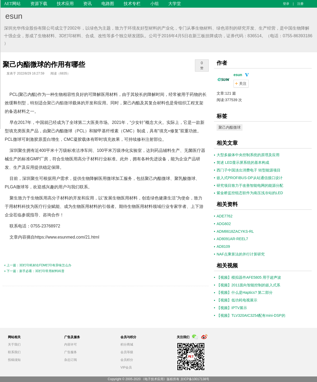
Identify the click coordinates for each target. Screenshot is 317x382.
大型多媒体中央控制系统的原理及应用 (248, 155)
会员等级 (126, 352)
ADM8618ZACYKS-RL (235, 231)
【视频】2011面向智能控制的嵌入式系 (248, 285)
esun (13, 16)
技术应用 (65, 3)
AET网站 (12, 3)
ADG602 (224, 224)
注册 (300, 4)
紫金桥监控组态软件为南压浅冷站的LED (250, 193)
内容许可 (70, 344)
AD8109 (223, 246)
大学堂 (174, 3)
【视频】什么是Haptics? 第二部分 (245, 292)
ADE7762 (224, 216)
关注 (242, 83)
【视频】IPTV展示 (232, 308)
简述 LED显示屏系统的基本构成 (243, 162)
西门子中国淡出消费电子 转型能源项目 (249, 170)
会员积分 (126, 360)
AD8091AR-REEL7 (232, 239)
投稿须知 (14, 360)
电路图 (107, 3)
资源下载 (38, 3)
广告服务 (70, 352)
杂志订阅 (70, 360)
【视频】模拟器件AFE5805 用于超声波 (249, 277)
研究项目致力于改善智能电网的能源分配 (250, 185)
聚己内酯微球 (59, 103)
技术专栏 (132, 3)
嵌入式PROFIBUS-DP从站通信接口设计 (250, 178)
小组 (154, 3)
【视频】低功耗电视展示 (237, 300)
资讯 (87, 3)
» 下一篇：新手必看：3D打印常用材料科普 (34, 271)
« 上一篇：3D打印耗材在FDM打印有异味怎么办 (37, 265)
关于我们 (14, 344)
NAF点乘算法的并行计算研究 (241, 254)
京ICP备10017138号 (194, 379)
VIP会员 (126, 367)
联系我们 (14, 352)
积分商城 (126, 344)
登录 (286, 4)
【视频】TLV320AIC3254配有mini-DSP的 (251, 315)
